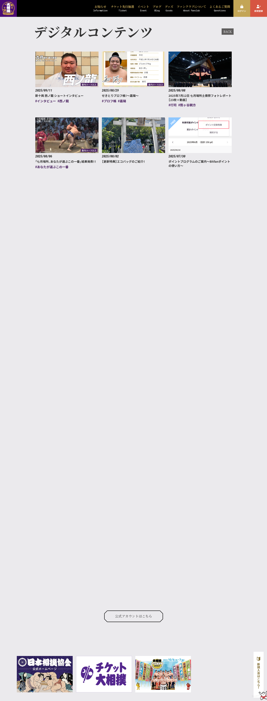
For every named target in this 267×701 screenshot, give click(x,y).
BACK (228, 31)
